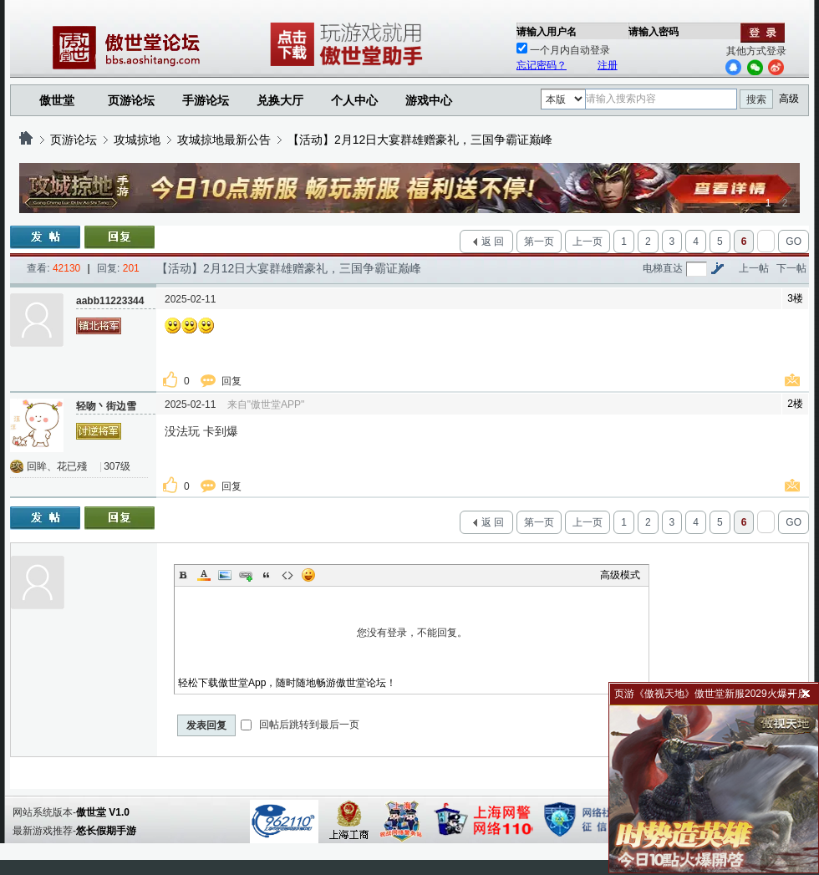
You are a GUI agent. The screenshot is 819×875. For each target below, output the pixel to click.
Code (287, 575)
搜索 (756, 99)
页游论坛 (131, 100)
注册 (608, 65)
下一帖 (791, 268)
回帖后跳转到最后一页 (300, 724)
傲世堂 (56, 100)
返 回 (492, 241)
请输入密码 (653, 32)
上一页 (587, 241)
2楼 (795, 404)
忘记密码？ (541, 65)
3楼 (795, 298)
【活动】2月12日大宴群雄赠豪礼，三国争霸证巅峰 (419, 139)
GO (793, 241)
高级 (789, 98)
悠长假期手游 (106, 831)
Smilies (308, 575)
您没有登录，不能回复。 (411, 632)
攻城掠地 (137, 139)
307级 (117, 466)
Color (204, 575)
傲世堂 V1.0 (103, 812)
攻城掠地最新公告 (224, 139)
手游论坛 (205, 100)
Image (224, 575)
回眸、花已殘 (57, 466)
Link (245, 575)
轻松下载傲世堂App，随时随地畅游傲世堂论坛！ (287, 683)
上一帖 (754, 268)
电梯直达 (663, 268)
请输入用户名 (546, 32)
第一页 (539, 241)
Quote (266, 575)
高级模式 (620, 575)
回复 (232, 381)
